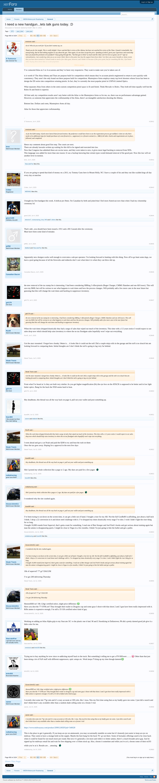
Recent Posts (22, 13)
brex (8, 147)
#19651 (151, 414)
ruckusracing (36, 220)
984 (41, 36)
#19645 (151, 244)
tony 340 (44, 220)
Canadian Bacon (13, 274)
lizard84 (9, 417)
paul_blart (19, 31)
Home (10, 9)
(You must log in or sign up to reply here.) (140, 757)
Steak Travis (11, 361)
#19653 (151, 474)
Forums (19, 9)
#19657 (151, 643)
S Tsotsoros (11, 59)
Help (141, 777)
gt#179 (9, 303)
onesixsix (28, 647)
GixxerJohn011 (12, 504)
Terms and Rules (150, 780)
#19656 (151, 613)
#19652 (151, 449)
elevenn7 (28, 220)
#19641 (151, 121)
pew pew (29, 31)
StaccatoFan (29, 164)
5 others (53, 220)
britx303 (37, 647)
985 (44, 36)
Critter (8, 190)
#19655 (151, 581)
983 (38, 36)
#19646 (151, 272)
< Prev (20, 36)
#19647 (151, 300)
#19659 (151, 707)
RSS (154, 777)
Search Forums (10, 13)
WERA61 (28, 191)
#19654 (151, 532)
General (17, 28)
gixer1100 (10, 218)
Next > (56, 36)
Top (151, 777)
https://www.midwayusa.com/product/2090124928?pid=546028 (49, 727)
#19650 (151, 391)
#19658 (151, 671)
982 (34, 36)
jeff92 (8, 246)
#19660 (151, 749)
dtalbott (27, 248)
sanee (27, 418)
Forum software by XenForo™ (22, 780)
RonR (8, 331)
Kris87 (30, 28)
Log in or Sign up (147, 2)
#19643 (151, 187)
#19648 (151, 335)
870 (12, 31)
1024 (51, 35)
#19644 (151, 215)
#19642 (151, 160)
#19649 (151, 358)
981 (31, 36)
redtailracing (11, 475)
